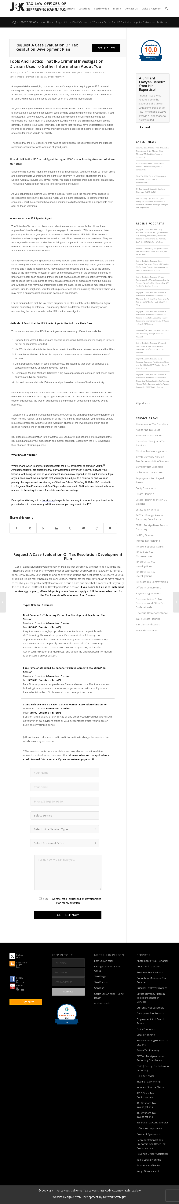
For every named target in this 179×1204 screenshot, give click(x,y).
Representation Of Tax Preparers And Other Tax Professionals (150, 603)
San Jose (99, 988)
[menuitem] (29, 8)
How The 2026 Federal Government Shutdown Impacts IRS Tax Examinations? (151, 179)
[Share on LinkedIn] (56, 528)
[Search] (166, 8)
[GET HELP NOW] (106, 48)
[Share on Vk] (83, 528)
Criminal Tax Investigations (151, 451)
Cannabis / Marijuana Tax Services (151, 443)
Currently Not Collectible (149, 466)
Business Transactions (149, 435)
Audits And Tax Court (148, 429)
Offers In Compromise (148, 587)
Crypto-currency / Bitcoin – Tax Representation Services (152, 459)
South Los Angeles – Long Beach (108, 995)
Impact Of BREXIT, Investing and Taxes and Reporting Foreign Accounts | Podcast (152, 333)
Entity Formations (146, 488)
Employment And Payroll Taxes (150, 480)
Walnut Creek (102, 1003)
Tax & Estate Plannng (148, 618)
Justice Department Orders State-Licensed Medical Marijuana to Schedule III (150, 166)
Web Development (86, 1197)
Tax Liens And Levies (148, 624)
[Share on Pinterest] (43, 528)
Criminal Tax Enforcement (44, 72)
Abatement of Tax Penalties (152, 424)
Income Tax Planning (148, 540)
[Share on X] (30, 528)
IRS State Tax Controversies (152, 582)
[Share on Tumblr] (70, 528)
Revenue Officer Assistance (152, 613)
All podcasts (143, 403)
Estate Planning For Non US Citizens (151, 501)
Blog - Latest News (22, 22)
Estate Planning (145, 494)
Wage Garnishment (147, 630)
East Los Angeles (104, 960)
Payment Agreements (148, 593)
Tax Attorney (57, 76)
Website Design (62, 1197)
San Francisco (102, 982)
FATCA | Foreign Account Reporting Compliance (150, 517)
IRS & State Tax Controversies (144, 554)
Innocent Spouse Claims (150, 546)
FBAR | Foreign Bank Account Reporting (152, 527)
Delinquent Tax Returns (149, 472)
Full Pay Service (145, 535)
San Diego (100, 976)
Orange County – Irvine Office (107, 968)
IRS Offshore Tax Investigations (145, 564)
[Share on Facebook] (16, 528)
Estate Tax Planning (147, 509)
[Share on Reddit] (96, 528)
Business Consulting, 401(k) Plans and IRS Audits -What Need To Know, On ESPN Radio (152, 251)
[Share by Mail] (110, 528)
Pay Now (27, 1001)
